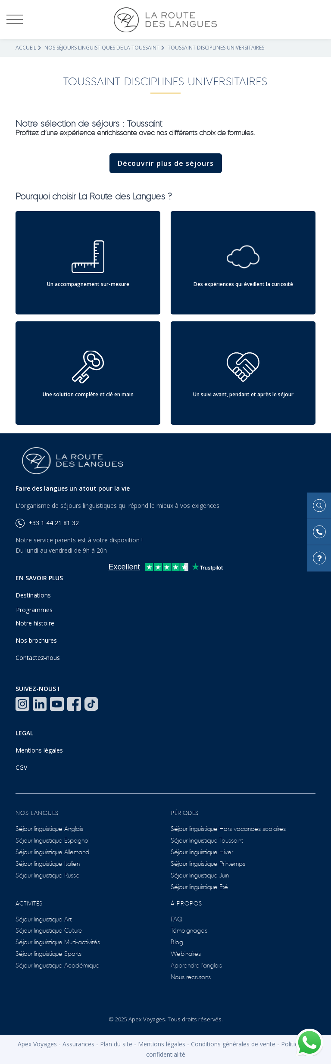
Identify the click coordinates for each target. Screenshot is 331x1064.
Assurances (78, 1044)
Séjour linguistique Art (44, 918)
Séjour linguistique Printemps (208, 863)
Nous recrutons (191, 976)
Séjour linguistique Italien (48, 863)
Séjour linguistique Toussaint (207, 839)
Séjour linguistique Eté (199, 886)
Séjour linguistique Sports (48, 953)
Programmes (34, 610)
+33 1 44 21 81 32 (47, 523)
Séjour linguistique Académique (58, 964)
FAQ (176, 918)
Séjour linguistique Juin (200, 874)
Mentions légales (39, 750)
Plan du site (116, 1044)
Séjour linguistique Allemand (52, 851)
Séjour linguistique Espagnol (52, 839)
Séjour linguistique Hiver (202, 851)
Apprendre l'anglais (196, 964)
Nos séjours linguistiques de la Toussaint (101, 47)
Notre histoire (35, 623)
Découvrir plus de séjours (166, 163)
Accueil (26, 47)
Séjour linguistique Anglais (49, 828)
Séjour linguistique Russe (48, 874)
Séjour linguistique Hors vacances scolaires (228, 828)
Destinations (33, 595)
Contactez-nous (38, 657)
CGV (21, 767)
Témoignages (189, 929)
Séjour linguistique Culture (49, 929)
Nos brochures (36, 640)
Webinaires (186, 953)
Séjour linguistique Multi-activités (58, 941)
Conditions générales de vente (233, 1044)
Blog (177, 941)
